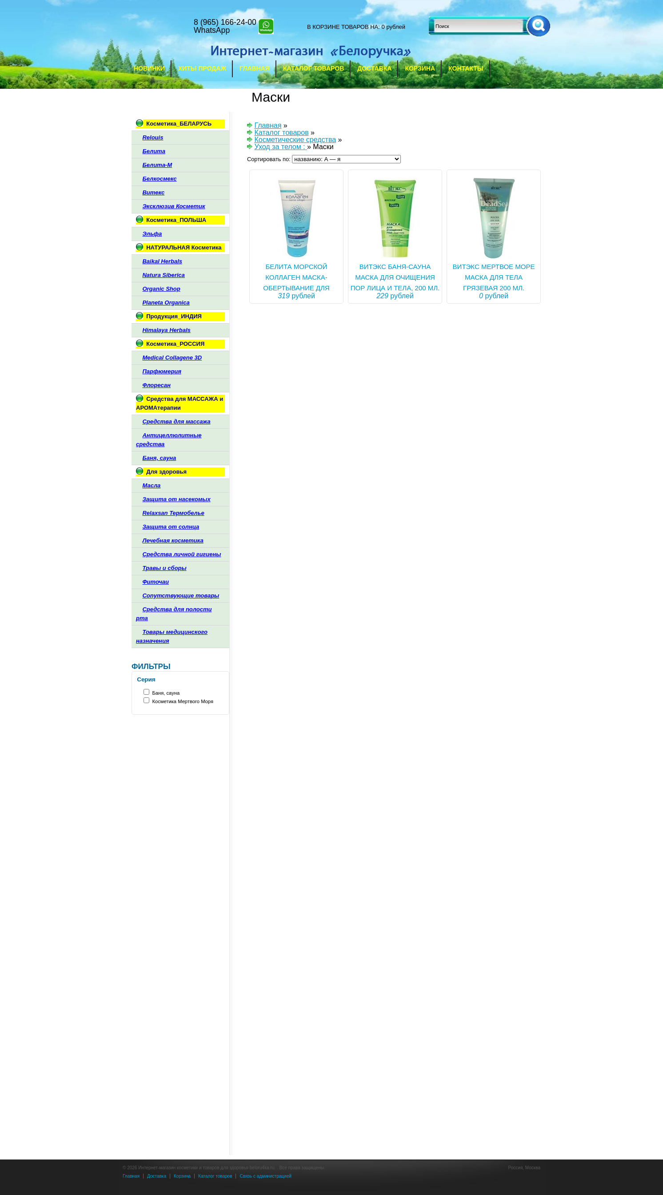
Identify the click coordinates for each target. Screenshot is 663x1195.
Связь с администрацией (265, 1176)
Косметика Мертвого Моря (182, 701)
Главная (255, 68)
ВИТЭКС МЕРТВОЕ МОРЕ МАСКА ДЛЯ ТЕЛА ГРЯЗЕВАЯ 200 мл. (494, 277)
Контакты (465, 68)
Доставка (374, 68)
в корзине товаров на (342, 27)
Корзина (420, 68)
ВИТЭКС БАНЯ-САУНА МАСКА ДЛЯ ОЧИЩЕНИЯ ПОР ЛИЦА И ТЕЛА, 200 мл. (395, 277)
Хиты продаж (202, 68)
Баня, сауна (166, 693)
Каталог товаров (313, 68)
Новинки (149, 68)
